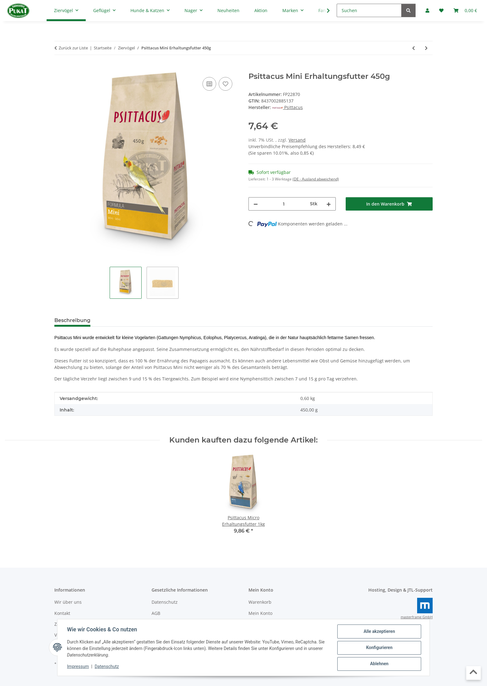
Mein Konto (260, 613)
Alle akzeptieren (378, 631)
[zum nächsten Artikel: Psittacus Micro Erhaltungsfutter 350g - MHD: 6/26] (426, 48)
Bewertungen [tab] (118, 320)
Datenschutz (107, 666)
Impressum (78, 666)
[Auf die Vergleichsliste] (209, 84)
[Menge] (284, 204)
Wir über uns (68, 602)
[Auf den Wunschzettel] (225, 84)
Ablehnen (379, 663)
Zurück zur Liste (73, 48)
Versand (297, 140)
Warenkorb (259, 602)
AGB (156, 613)
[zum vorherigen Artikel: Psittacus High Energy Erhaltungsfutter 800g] (413, 48)
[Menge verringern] (255, 204)
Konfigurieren (379, 647)
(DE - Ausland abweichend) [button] (316, 179)
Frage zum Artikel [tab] (169, 320)
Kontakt (62, 613)
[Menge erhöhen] (328, 204)
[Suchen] (369, 10)
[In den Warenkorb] (59, 68)
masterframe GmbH (417, 617)
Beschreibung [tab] (72, 320)
